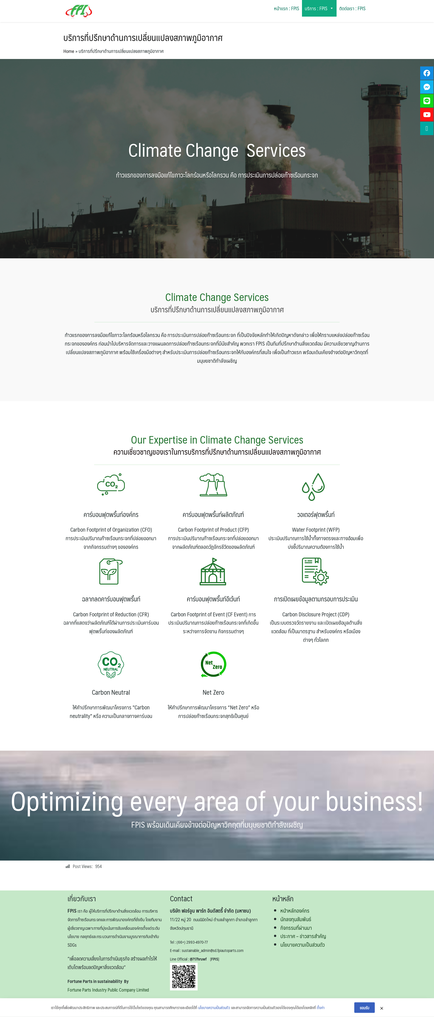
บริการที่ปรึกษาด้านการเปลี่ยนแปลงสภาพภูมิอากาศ (143, 37)
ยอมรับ (364, 1009)
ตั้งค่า (321, 1010)
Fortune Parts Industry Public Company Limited (108, 989)
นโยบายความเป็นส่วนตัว (302, 944)
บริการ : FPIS (319, 8)
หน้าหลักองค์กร (294, 910)
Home (68, 51)
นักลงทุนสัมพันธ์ (295, 919)
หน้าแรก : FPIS (286, 8)
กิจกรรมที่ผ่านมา (296, 927)
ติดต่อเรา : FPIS (352, 8)
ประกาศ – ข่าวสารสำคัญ (303, 935)
